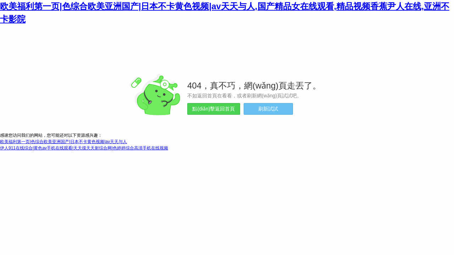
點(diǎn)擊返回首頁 (213, 109)
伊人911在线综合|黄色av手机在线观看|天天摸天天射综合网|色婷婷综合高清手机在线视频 (84, 148)
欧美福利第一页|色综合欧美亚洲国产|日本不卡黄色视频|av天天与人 (63, 141)
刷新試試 (268, 109)
